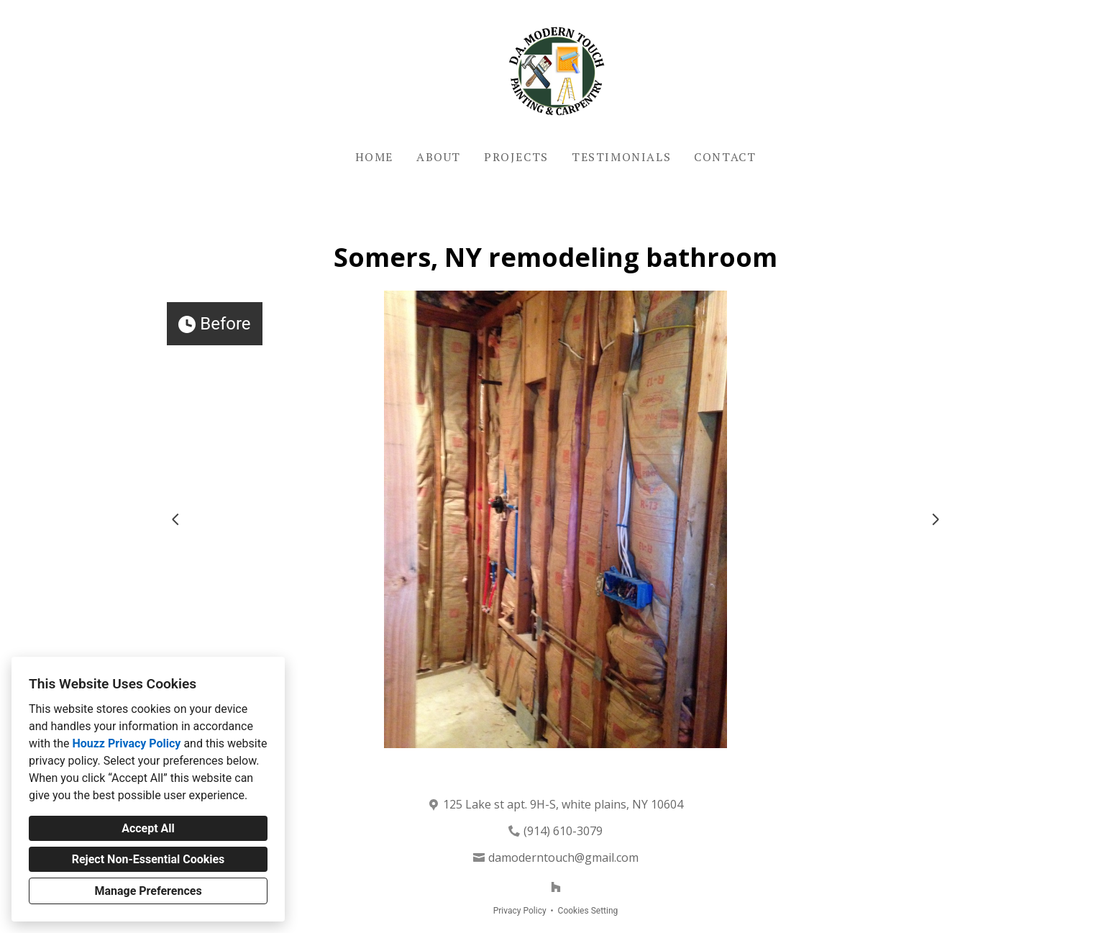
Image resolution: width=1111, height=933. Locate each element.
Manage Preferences (147, 891)
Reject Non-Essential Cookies (148, 859)
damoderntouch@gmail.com (563, 857)
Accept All (148, 828)
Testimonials (621, 157)
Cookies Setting (588, 911)
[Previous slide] (175, 519)
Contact (725, 157)
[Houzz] (556, 887)
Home (374, 157)
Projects (516, 157)
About (438, 157)
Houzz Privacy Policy (126, 743)
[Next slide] (935, 519)
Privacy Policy (520, 911)
